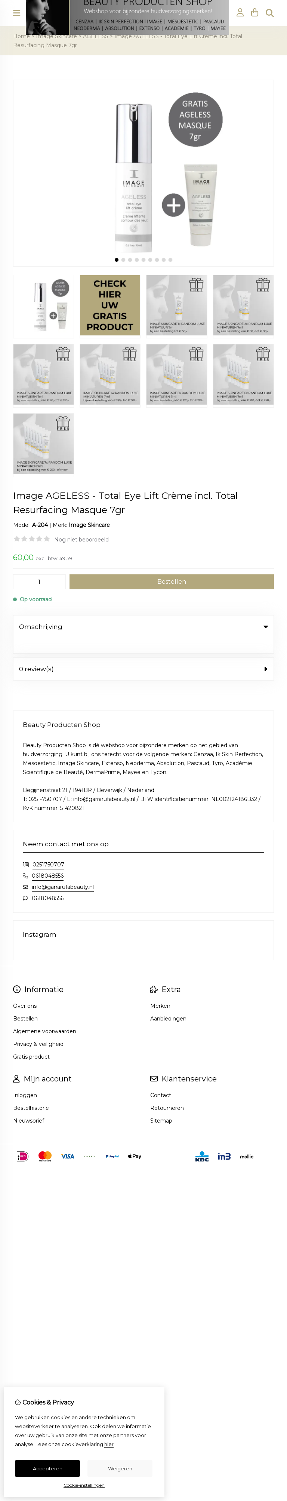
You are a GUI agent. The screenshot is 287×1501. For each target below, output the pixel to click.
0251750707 (48, 849)
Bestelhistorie (31, 1092)
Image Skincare (56, 36)
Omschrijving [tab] (143, 626)
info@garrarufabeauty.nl (63, 871)
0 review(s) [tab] (143, 653)
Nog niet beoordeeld (81, 539)
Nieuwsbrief (28, 1105)
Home (21, 36)
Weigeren (120, 1468)
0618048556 (48, 860)
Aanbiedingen (168, 1003)
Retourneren (167, 1092)
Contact (160, 1080)
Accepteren (47, 1468)
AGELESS (95, 36)
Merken (160, 990)
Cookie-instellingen (84, 1485)
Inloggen (25, 1080)
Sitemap (161, 1105)
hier (109, 1444)
